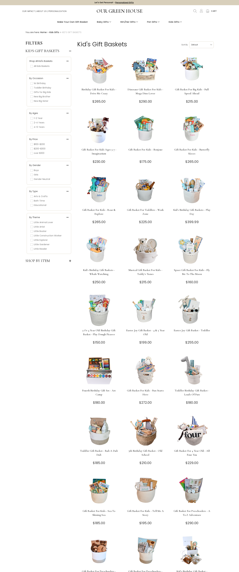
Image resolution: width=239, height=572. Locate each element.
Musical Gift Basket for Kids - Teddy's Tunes (145, 272)
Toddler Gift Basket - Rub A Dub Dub (99, 452)
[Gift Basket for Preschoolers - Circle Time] (99, 551)
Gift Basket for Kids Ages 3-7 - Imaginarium (99, 151)
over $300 (37, 153)
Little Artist (37, 226)
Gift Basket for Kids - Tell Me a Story (145, 513)
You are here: (32, 32)
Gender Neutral (40, 179)
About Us (42, 12)
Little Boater (38, 231)
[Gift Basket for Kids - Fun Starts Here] (145, 370)
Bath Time (37, 200)
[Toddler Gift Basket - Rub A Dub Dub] (99, 430)
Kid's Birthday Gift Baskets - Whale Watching (99, 272)
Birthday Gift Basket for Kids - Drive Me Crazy (99, 91)
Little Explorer (39, 240)
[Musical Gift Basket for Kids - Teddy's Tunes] (145, 250)
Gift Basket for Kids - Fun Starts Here (145, 392)
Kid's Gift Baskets (42, 51)
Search (195, 12)
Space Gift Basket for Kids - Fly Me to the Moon (192, 272)
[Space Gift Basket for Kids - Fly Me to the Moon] (192, 250)
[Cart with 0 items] (214, 12)
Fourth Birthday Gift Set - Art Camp (99, 392)
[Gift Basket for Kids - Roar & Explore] (99, 189)
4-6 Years (37, 127)
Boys (34, 170)
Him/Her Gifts (129, 23)
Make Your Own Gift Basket (72, 23)
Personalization (57, 12)
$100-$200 (37, 144)
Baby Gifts (104, 23)
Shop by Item (37, 261)
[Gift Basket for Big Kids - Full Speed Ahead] (192, 69)
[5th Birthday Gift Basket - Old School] (145, 430)
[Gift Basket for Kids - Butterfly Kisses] (192, 129)
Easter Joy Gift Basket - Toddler (192, 330)
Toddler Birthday (40, 87)
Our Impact (28, 12)
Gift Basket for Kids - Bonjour (145, 149)
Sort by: (184, 44)
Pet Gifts (153, 23)
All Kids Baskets (40, 66)
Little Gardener (40, 244)
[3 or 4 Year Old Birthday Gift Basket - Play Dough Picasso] (99, 310)
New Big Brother (40, 96)
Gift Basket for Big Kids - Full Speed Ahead (192, 91)
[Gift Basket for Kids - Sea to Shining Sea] (99, 491)
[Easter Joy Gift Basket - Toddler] (192, 310)
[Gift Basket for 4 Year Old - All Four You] (192, 430)
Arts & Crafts (39, 196)
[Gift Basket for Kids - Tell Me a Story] (145, 491)
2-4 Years (37, 122)
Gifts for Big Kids (40, 92)
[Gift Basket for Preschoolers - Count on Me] (145, 551)
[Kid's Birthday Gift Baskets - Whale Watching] (99, 250)
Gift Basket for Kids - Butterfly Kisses (191, 151)
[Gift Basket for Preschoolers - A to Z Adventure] (192, 491)
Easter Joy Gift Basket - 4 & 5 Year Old (145, 332)
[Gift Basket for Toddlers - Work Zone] (145, 189)
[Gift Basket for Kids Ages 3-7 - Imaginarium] (99, 129)
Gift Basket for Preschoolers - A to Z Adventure (192, 513)
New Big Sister (39, 100)
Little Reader (38, 248)
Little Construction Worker (46, 235)
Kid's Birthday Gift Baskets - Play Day (192, 211)
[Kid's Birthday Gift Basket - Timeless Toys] (192, 551)
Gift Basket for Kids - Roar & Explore (99, 211)
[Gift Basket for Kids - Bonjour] (145, 129)
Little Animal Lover (41, 222)
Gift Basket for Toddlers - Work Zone (145, 211)
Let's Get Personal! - (114, 3)
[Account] (201, 12)
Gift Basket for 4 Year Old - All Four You (192, 452)
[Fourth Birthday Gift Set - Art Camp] (99, 370)
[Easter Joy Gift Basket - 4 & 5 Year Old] (145, 310)
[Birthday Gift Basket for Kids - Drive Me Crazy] (99, 69)
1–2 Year (36, 118)
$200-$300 (37, 148)
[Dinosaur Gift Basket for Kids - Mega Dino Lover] (145, 69)
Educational (38, 205)
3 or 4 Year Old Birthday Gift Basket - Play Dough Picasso (99, 332)
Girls (34, 174)
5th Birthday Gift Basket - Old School (145, 452)
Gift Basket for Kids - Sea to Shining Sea (99, 513)
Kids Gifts (175, 23)
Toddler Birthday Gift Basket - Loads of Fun (192, 392)
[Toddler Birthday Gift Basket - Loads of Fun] (192, 370)
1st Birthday (38, 83)
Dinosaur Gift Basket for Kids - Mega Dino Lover (145, 91)
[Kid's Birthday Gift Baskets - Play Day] (192, 189)
